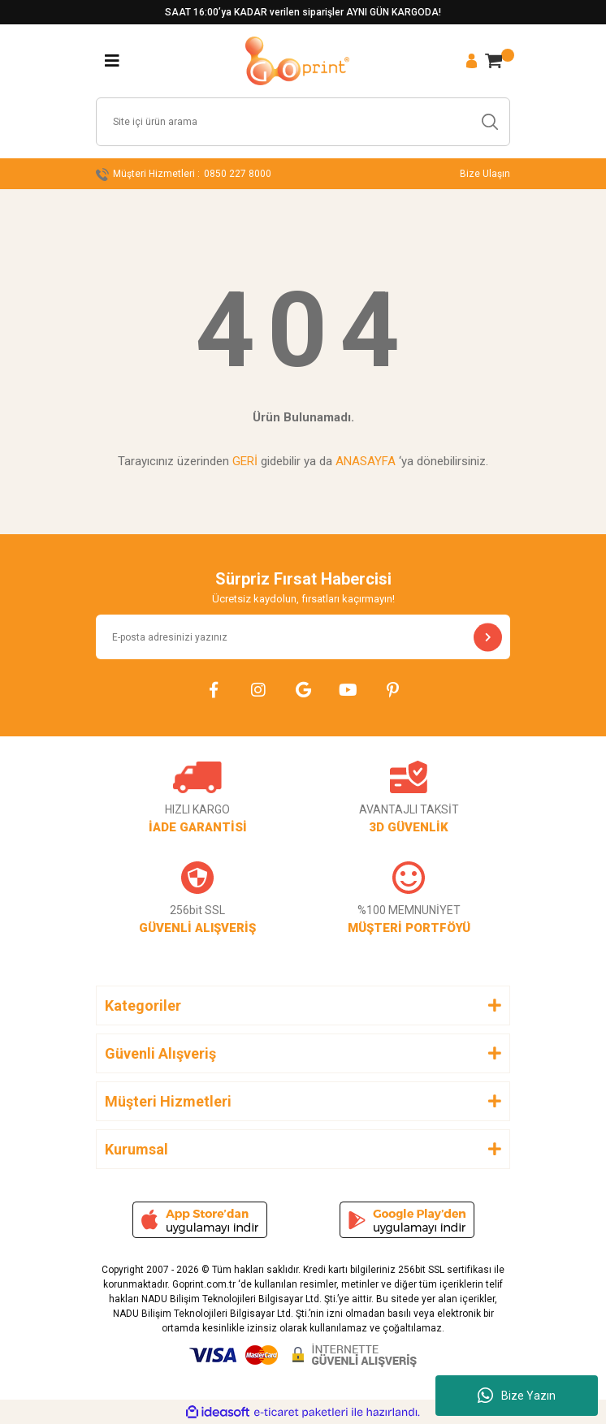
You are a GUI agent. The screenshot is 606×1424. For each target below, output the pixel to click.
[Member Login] (471, 61)
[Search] (303, 121)
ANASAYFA (365, 461)
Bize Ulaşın (485, 173)
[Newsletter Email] (303, 637)
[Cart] (493, 61)
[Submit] (488, 637)
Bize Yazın (517, 1396)
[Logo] (297, 61)
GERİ (245, 461)
